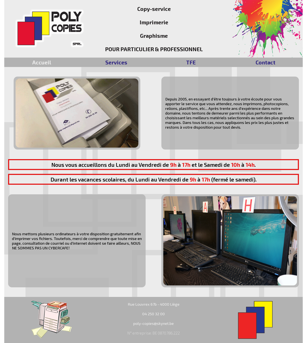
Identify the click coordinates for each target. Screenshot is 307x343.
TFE (191, 62)
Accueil (41, 62)
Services (116, 62)
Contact (265, 62)
